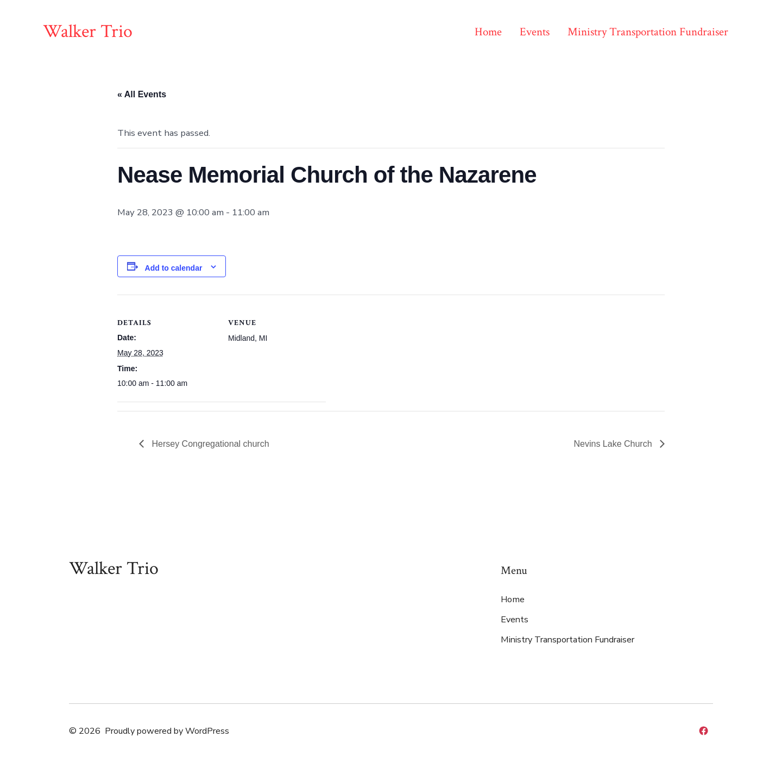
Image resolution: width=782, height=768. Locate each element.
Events (535, 31)
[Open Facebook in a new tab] (703, 730)
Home (488, 31)
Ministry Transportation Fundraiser (647, 31)
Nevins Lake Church (613, 443)
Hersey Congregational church (209, 443)
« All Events (141, 94)
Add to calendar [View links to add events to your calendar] (174, 268)
